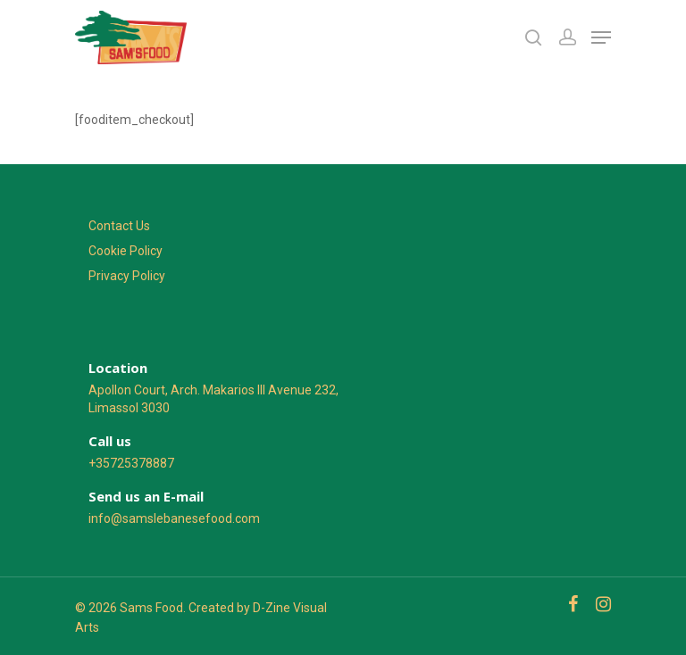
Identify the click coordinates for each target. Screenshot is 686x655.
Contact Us (119, 226)
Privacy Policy (126, 276)
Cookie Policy (125, 251)
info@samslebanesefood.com (174, 518)
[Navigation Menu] (601, 37)
